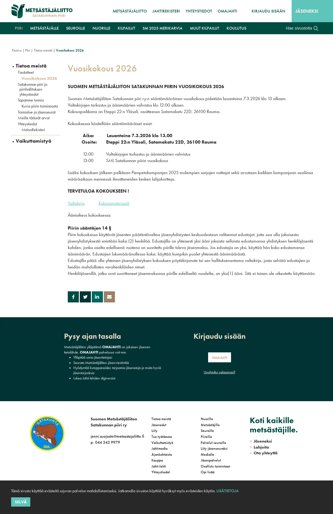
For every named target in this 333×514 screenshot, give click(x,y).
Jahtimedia (159, 448)
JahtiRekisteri (166, 11)
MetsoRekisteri (33, 129)
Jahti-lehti (158, 466)
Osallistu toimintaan (215, 466)
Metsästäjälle (44, 28)
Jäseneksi (306, 11)
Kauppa (157, 460)
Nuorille (101, 28)
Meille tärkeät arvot (33, 117)
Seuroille (75, 28)
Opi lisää (207, 472)
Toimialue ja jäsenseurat (37, 112)
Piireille (206, 436)
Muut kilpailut (204, 28)
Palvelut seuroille (213, 442)
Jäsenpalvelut (211, 460)
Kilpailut (126, 28)
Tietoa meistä (43, 50)
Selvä (21, 502)
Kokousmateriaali (114, 203)
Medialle (207, 454)
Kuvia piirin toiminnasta (40, 106)
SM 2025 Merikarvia (162, 28)
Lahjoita (259, 447)
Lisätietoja (227, 490)
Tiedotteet (26, 72)
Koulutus (236, 28)
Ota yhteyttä (264, 453)
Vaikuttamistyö (33, 141)
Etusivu (17, 50)
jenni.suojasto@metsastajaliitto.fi (117, 436)
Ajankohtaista (161, 454)
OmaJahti (227, 11)
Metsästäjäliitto (130, 11)
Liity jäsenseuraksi (214, 448)
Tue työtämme (161, 436)
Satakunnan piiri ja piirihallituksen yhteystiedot (32, 89)
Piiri (19, 28)
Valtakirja (76, 203)
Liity (154, 430)
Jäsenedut (158, 424)
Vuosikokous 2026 (39, 78)
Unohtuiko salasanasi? (219, 372)
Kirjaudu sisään (268, 11)
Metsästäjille (210, 424)
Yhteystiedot (199, 11)
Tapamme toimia (31, 100)
